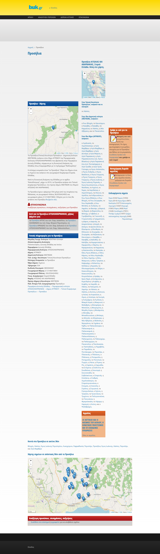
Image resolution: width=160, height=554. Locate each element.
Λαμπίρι (85, 289)
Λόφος (116, 208)
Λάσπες (86, 111)
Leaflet (58, 153)
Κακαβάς (86, 126)
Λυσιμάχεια (87, 300)
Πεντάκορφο (86, 352)
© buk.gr (75, 153)
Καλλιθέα (94, 240)
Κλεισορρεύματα (88, 268)
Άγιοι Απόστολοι (97, 169)
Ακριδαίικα (93, 190)
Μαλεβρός (86, 305)
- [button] (31, 112)
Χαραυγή (85, 404)
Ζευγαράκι (96, 232)
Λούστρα (91, 297)
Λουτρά (101, 297)
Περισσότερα (127, 219)
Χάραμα (99, 401)
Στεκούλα (94, 386)
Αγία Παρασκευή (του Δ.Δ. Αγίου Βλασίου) (92, 158)
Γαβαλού (93, 213)
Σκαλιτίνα (97, 367)
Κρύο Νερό (86, 279)
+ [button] (31, 109)
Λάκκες (84, 287)
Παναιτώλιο (99, 131)
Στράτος (85, 388)
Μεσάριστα (99, 310)
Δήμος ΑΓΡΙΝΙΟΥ (52, 289)
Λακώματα (94, 287)
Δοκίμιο (85, 227)
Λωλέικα (98, 300)
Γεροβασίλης (87, 216)
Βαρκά (86, 211)
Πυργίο (84, 362)
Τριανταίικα (96, 394)
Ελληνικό (85, 232)
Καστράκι (99, 250)
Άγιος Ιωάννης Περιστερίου (51, 446)
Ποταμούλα (96, 357)
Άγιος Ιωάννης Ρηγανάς (91, 182)
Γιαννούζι (98, 216)
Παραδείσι (88, 349)
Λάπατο (94, 289)
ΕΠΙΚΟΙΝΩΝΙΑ (84, 17)
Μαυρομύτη (96, 307)
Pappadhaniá (78, 446)
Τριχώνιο (85, 396)
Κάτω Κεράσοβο (97, 255)
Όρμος (120, 198)
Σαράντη (90, 365)
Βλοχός (30, 446)
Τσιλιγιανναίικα (98, 396)
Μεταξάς (86, 313)
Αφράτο (85, 208)
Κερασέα (94, 266)
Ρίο (83, 365)
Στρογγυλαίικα (87, 391)
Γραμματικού (99, 219)
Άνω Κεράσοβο (87, 203)
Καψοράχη (86, 263)
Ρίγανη (99, 362)
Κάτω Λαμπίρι (89, 258)
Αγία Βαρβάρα (96, 148)
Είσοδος (54, 8)
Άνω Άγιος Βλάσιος (89, 198)
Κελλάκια (85, 266)
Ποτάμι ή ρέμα (114, 213)
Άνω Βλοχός (88, 123)
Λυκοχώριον (68, 446)
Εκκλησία (112, 203)
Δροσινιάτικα (96, 227)
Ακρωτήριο (122, 201)
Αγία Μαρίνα (95, 153)
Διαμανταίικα (87, 224)
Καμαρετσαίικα (97, 242)
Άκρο (111, 198)
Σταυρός (85, 386)
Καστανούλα (88, 250)
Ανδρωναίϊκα (96, 195)
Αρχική (30, 47)
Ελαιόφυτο (86, 229)
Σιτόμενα (87, 367)
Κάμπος (96, 245)
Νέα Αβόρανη (87, 320)
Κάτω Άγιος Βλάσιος (89, 253)
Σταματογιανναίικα (89, 383)
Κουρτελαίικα (87, 276)
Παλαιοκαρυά (87, 328)
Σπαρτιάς (98, 375)
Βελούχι (85, 213)
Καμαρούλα (86, 245)
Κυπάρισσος (97, 279)
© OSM (66, 153)
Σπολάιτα (85, 378)
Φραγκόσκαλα (87, 401)
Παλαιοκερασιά (88, 334)
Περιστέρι (98, 352)
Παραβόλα (100, 347)
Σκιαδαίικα (86, 370)
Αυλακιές (94, 206)
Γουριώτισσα (87, 219)
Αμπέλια (85, 195)
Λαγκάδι (94, 284)
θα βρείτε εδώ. (51, 199)
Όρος (111, 201)
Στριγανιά (94, 388)
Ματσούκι (85, 307)
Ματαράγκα (96, 305)
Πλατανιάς (86, 354)
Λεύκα (85, 294)
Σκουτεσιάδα (87, 373)
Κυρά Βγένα (86, 281)
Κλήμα (100, 268)
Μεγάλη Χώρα (87, 310)
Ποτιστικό (97, 360)
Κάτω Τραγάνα (97, 260)
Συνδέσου (113, 155)
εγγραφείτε (55, 522)
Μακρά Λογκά (87, 302)
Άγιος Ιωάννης (96, 180)
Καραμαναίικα (87, 247)
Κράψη (97, 276)
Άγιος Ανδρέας (88, 172)
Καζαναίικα (97, 234)
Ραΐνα (92, 362)
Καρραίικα (86, 128)
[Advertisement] (80, 30)
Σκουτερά (96, 370)
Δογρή (96, 224)
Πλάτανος (96, 354)
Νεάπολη (97, 320)
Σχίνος (98, 391)
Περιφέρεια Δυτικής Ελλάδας (39, 286)
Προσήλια (35, 220)
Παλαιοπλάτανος (88, 336)
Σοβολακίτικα (87, 375)
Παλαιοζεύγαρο (96, 326)
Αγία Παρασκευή (88, 156)
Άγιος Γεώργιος (98, 174)
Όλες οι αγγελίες (88, 435)
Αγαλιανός (87, 143)
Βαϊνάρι (94, 208)
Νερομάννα (86, 323)
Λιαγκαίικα (95, 294)
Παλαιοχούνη (87, 339)
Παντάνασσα (98, 344)
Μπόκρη (100, 315)
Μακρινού (99, 302)
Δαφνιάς (94, 221)
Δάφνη (85, 221)
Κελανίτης (96, 263)
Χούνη (93, 404)
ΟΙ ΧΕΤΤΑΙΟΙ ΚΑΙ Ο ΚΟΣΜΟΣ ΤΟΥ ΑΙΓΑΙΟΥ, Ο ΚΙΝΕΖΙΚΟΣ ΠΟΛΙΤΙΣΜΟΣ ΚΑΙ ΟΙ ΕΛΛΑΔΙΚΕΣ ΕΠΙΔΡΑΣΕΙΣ (93, 425)
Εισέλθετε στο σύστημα (40, 522)
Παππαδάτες (88, 347)
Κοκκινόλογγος (87, 271)
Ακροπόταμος (87, 193)
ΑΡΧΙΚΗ (30, 17)
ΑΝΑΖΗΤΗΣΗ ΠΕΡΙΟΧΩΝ (47, 17)
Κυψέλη (96, 281)
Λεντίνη (93, 292)
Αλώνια (98, 193)
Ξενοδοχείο (118, 211)
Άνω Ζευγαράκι (96, 200)
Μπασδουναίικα (88, 315)
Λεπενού (101, 292)
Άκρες (84, 190)
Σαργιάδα (99, 365)
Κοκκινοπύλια (87, 273)
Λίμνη (84, 297)
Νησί (126, 208)
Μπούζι (87, 318)
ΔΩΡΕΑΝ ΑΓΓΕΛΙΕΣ (67, 17)
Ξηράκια (97, 323)
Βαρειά (102, 208)
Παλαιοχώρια (89, 341)
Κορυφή (125, 206)
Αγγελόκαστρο (87, 146)
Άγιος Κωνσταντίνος (89, 185)
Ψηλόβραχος (87, 407)
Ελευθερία (96, 229)
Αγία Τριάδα (86, 166)
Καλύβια (85, 242)
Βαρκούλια (96, 211)
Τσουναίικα (88, 399)
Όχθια (84, 326)
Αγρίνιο (95, 187)
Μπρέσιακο (97, 318)
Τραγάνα (85, 394)
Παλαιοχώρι (100, 339)
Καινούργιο (100, 123)
